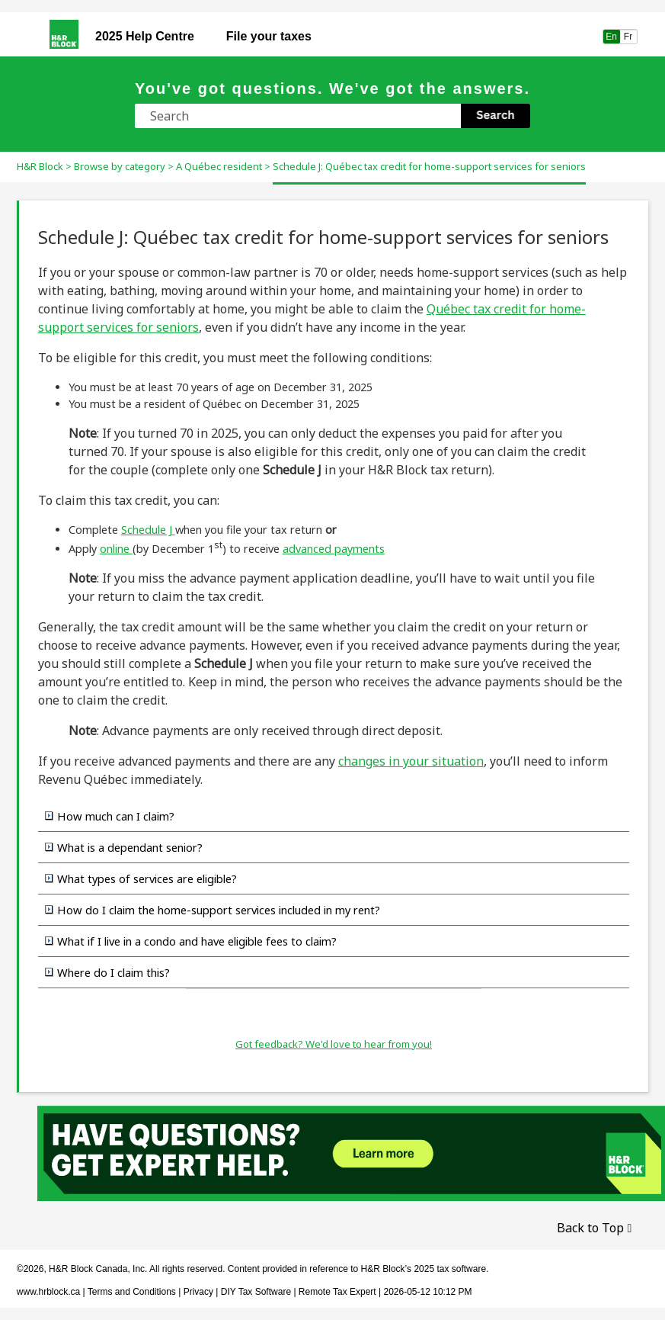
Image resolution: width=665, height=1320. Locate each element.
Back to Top (590, 1227)
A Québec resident (219, 166)
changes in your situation (411, 761)
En (611, 36)
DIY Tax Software (257, 1291)
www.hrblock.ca (48, 1291)
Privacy (198, 1291)
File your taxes (269, 36)
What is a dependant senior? (130, 847)
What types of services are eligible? (147, 878)
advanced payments (334, 548)
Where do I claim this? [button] (107, 972)
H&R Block (40, 166)
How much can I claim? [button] (109, 816)
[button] (495, 116)
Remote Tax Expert (337, 1291)
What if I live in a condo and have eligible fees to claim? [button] (191, 941)
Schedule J (148, 529)
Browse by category (119, 166)
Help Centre (144, 36)
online (116, 548)
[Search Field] (332, 116)
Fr (628, 36)
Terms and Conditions (132, 1291)
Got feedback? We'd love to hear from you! (333, 1044)
